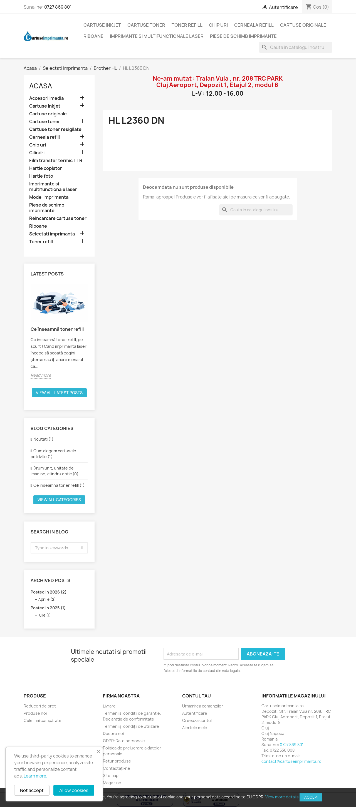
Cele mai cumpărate (42, 720)
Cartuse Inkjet (102, 25)
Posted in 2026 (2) (48, 592)
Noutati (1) (43, 439)
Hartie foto (41, 176)
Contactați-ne (116, 768)
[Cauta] (295, 47)
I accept (311, 797)
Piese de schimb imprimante (243, 36)
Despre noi (113, 733)
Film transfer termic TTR (55, 160)
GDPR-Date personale (124, 740)
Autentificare (194, 713)
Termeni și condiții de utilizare (131, 726)
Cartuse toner (146, 25)
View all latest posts (59, 392)
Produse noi (35, 713)
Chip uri (218, 25)
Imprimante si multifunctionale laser (157, 36)
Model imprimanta (48, 197)
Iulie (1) (44, 615)
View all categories (59, 499)
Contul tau (196, 696)
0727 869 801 (58, 7)
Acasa (40, 86)
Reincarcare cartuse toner (57, 218)
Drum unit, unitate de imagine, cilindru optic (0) (54, 470)
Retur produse (117, 761)
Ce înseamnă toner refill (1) (59, 485)
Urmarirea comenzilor (202, 706)
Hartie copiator (45, 168)
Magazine (112, 782)
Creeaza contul (197, 720)
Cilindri (36, 153)
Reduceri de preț (40, 706)
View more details (282, 796)
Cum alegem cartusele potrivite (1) (53, 453)
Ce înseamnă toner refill (57, 329)
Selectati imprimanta (52, 234)
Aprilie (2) (47, 599)
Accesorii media (46, 98)
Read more (41, 375)
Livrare (109, 706)
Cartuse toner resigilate (55, 129)
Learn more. (35, 776)
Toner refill (187, 25)
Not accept (32, 790)
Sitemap (110, 775)
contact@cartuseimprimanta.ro (291, 761)
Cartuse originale (303, 25)
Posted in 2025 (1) (48, 607)
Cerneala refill (254, 25)
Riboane (93, 36)
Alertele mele (194, 727)
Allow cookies (73, 790)
